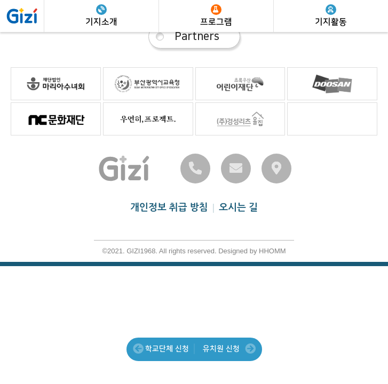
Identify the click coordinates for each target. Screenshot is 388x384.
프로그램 (216, 22)
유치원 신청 (226, 348)
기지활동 (331, 22)
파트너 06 (148, 118)
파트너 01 (56, 83)
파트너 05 (56, 118)
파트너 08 (332, 118)
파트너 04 (332, 83)
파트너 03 (240, 83)
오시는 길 (238, 207)
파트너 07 (240, 118)
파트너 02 (148, 83)
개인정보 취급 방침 (169, 207)
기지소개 (101, 22)
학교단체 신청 (164, 348)
